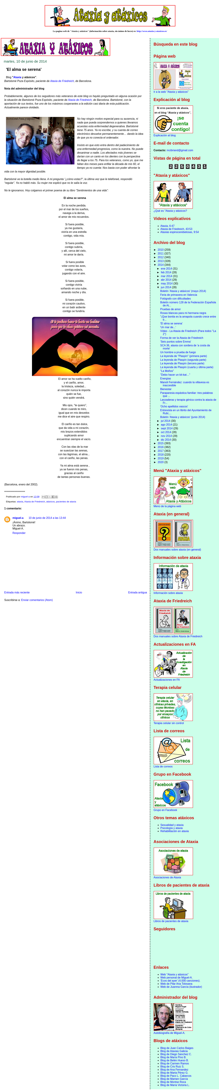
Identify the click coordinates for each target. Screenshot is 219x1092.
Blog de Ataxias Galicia (174, 1051)
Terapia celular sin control (169, 723)
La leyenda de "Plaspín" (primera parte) (183, 356)
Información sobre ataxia (168, 593)
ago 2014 (167, 424)
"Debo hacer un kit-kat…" (175, 374)
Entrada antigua (137, 592)
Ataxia (17, 77)
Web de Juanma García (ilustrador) (181, 986)
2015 (161, 443)
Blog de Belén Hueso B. (174, 1060)
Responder (18, 533)
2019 (161, 458)
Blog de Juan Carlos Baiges (176, 1048)
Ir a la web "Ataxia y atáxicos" (171, 91)
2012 (161, 257)
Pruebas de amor (170, 309)
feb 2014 (166, 272)
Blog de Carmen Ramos (174, 1063)
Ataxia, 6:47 (167, 225)
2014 (161, 264)
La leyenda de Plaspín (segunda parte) (183, 359)
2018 (161, 454)
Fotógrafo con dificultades (175, 298)
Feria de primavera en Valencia (178, 294)
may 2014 (167, 283)
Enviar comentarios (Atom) (37, 600)
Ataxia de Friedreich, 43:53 (176, 229)
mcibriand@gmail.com (180, 150)
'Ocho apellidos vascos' (174, 406)
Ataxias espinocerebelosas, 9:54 (179, 232)
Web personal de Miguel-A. (176, 977)
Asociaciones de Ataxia (167, 877)
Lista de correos (163, 766)
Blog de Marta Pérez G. (174, 1072)
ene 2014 (167, 268)
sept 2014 (167, 428)
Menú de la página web (167, 506)
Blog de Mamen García (174, 1078)
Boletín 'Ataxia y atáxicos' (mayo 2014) (183, 291)
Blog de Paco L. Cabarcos (175, 1075)
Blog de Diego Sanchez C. (176, 1054)
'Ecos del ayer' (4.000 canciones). (180, 980)
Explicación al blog (165, 135)
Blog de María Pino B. (173, 1057)
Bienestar (165, 389)
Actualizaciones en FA (167, 679)
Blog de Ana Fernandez (174, 1069)
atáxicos (50, 501)
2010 (161, 249)
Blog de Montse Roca (173, 1082)
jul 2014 (166, 420)
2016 (161, 447)
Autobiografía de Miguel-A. (169, 1032)
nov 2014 (167, 435)
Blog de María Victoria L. (175, 1085)
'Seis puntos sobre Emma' (175, 341)
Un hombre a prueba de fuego (178, 352)
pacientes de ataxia (66, 501)
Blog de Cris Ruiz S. (172, 1066)
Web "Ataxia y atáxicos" (174, 974)
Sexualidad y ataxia (172, 825)
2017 (161, 450)
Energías (165, 378)
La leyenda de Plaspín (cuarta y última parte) (186, 367)
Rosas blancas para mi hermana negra (183, 313)
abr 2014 (166, 279)
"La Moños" (167, 370)
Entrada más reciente (17, 592)
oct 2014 (166, 432)
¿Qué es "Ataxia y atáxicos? (170, 210)
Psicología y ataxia (171, 828)
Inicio (79, 592)
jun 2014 (166, 287)
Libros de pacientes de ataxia (171, 921)
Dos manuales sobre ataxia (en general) (177, 549)
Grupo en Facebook (165, 810)
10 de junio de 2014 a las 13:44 (47, 517)
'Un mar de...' (168, 327)
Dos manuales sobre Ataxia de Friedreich (178, 636)
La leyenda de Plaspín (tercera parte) (182, 363)
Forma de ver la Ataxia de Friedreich (181, 337)
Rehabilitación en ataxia (174, 831)
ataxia (20, 501)
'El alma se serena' (171, 323)
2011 (161, 253)
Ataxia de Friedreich (62, 81)
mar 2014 (167, 276)
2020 (161, 462)
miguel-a (17, 517)
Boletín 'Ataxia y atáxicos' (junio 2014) (182, 417)
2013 (161, 261)
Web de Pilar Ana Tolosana (176, 983)
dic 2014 (166, 439)
